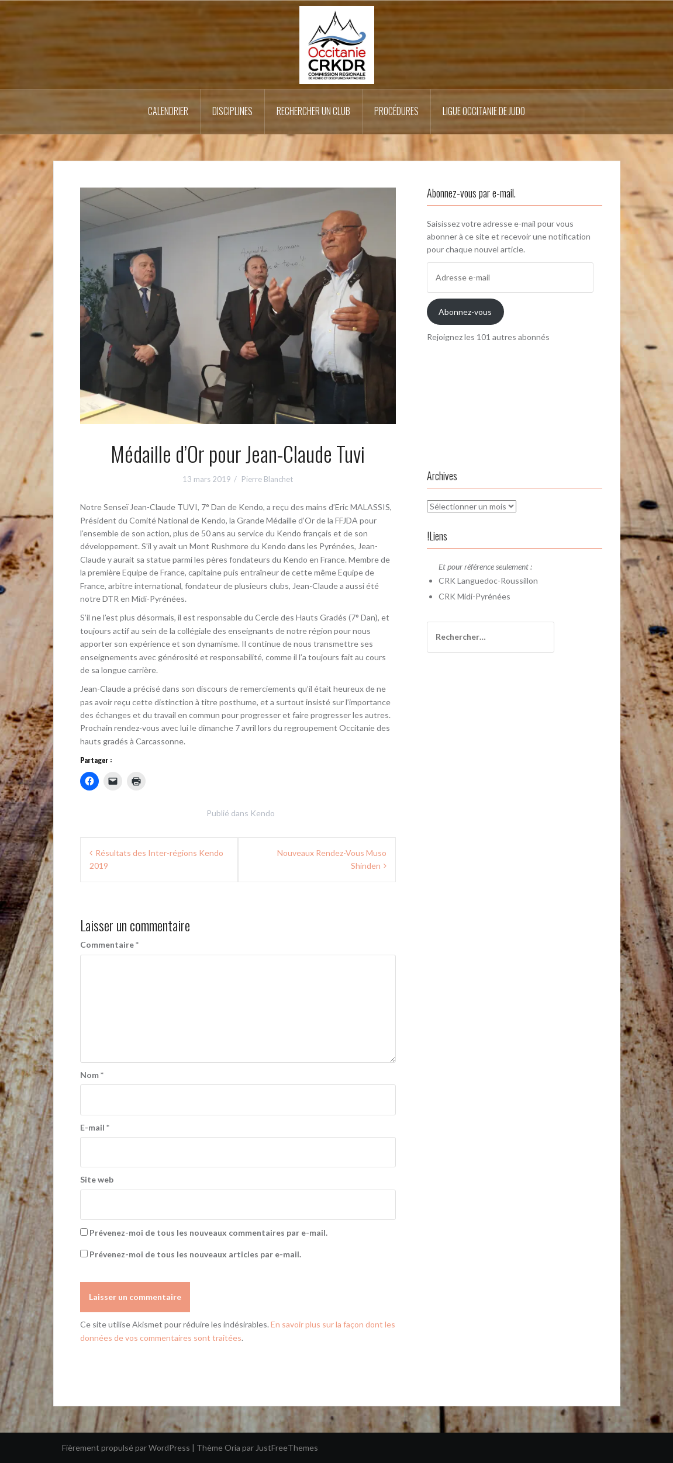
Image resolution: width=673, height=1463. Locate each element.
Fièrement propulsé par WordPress (126, 1447)
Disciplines (232, 111)
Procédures (396, 111)
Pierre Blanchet (267, 479)
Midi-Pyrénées (483, 596)
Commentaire (109, 944)
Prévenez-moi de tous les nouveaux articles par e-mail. (195, 1254)
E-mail (94, 1127)
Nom (91, 1075)
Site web (96, 1179)
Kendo (262, 813)
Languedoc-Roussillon (497, 580)
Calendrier (168, 111)
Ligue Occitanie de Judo (484, 111)
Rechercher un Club (313, 111)
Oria (232, 1447)
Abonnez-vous (465, 312)
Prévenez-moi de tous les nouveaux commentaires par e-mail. (208, 1232)
